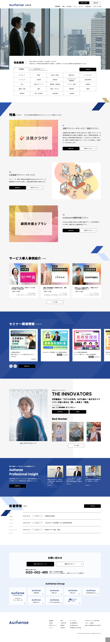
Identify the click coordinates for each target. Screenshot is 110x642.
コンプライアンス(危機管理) (71, 79)
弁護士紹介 (88, 6)
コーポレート (22, 75)
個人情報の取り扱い (74, 625)
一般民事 (71, 93)
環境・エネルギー (55, 89)
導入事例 (68, 6)
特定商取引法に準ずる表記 (75, 627)
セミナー (81, 6)
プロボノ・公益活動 (89, 623)
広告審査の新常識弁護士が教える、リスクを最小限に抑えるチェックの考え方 (61, 516)
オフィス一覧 (73, 620)
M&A (22, 84)
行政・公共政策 (38, 93)
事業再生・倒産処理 (55, 84)
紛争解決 (22, 93)
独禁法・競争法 (55, 75)
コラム (75, 6)
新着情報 (62, 625)
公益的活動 (55, 93)
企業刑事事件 (88, 80)
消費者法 (88, 84)
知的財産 (55, 80)
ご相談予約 (95, 3)
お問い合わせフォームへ (40, 564)
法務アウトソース (38, 84)
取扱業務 (51, 620)
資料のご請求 (84, 3)
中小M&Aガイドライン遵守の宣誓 (92, 620)
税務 (38, 89)
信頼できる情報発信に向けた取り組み (93, 625)
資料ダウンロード (88, 148)
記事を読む (60, 412)
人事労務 (38, 80)
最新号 (78, 412)
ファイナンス (22, 80)
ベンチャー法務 (71, 84)
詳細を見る (71, 148)
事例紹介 (51, 623)
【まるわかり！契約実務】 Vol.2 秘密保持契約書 (58, 522)
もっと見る (55, 302)
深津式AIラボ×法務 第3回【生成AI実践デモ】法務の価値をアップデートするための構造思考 (63, 529)
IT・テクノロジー (88, 75)
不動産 (38, 75)
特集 (63, 6)
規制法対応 (71, 75)
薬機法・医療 (22, 89)
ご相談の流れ (63, 623)
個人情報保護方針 (73, 623)
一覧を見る (88, 69)
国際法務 (71, 89)
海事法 (88, 89)
